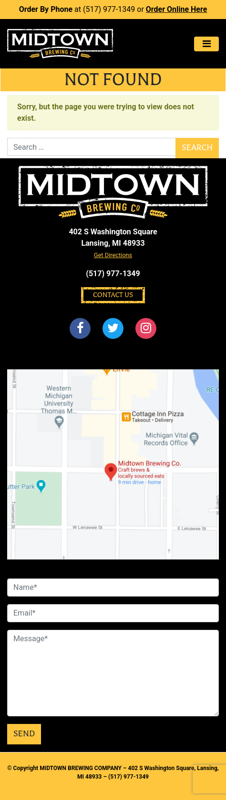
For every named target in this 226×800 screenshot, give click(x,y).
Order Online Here (176, 9)
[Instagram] (146, 329)
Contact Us (113, 295)
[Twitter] (113, 329)
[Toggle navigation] (206, 44)
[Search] (91, 147)
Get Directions (113, 255)
